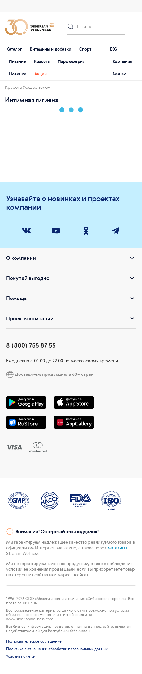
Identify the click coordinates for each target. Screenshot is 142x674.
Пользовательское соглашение (34, 641)
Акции (40, 74)
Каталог (14, 49)
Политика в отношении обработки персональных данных (57, 649)
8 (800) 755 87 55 (31, 345)
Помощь (71, 298)
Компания (122, 61)
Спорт (85, 49)
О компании (71, 258)
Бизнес (119, 74)
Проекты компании (71, 318)
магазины (117, 547)
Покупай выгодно (71, 278)
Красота (42, 61)
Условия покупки (20, 656)
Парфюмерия (71, 61)
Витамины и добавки (50, 49)
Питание (17, 61)
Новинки (17, 74)
